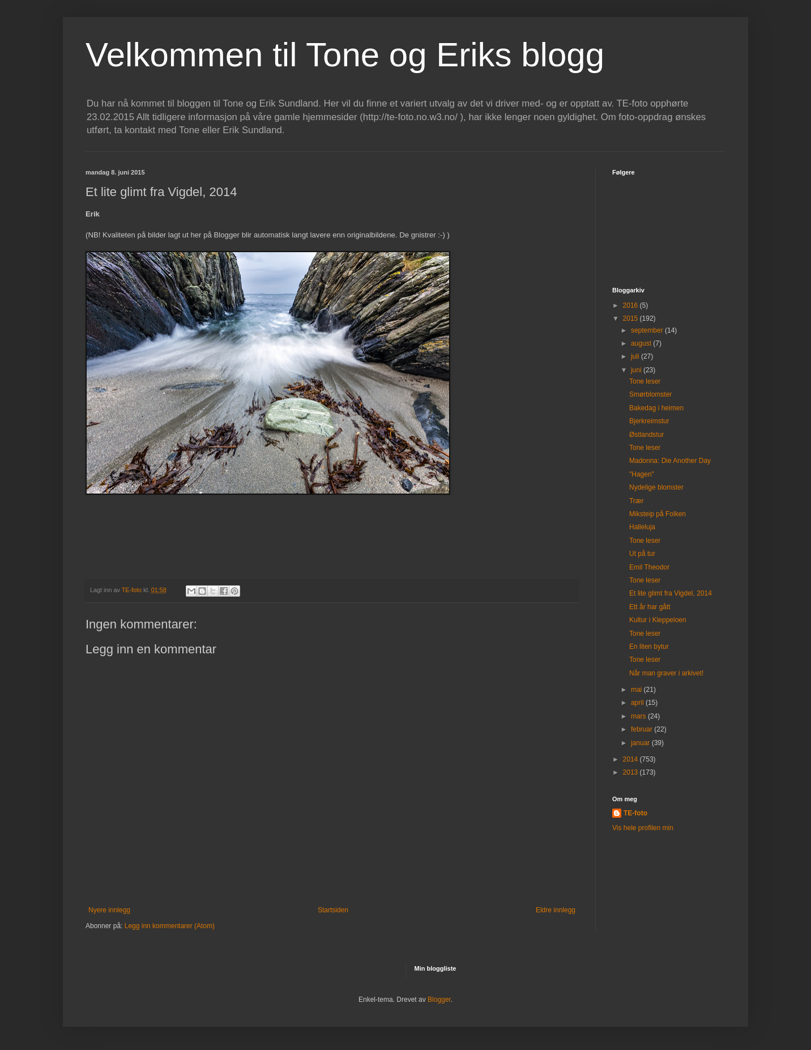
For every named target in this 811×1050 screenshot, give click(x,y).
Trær (636, 501)
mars (639, 716)
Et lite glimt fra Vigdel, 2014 (670, 593)
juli (636, 356)
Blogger (439, 1000)
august (642, 343)
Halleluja (642, 527)
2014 (631, 759)
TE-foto (635, 813)
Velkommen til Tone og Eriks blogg (345, 55)
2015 (631, 318)
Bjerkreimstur (649, 421)
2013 (631, 772)
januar (641, 743)
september (648, 330)
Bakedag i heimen (656, 408)
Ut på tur (642, 554)
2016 (631, 305)
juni (637, 370)
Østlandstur (646, 435)
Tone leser (644, 381)
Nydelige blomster (656, 487)
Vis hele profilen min (642, 828)
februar (642, 729)
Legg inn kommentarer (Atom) (170, 926)
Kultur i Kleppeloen (657, 620)
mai (637, 690)
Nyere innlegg (109, 910)
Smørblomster (650, 394)
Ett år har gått (650, 607)
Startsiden (333, 910)
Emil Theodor (649, 567)
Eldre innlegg (555, 910)
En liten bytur (649, 647)
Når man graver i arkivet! (666, 673)
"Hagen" (641, 474)
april (638, 703)
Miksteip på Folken (657, 514)
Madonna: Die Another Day (670, 461)
